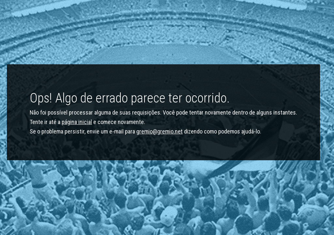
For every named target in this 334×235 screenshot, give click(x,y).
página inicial (77, 121)
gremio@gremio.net (159, 131)
